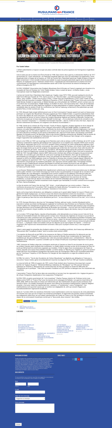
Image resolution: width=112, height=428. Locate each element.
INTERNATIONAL (37, 19)
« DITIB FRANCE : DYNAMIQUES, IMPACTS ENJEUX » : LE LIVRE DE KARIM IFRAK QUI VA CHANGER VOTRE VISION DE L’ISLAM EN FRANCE (65, 328)
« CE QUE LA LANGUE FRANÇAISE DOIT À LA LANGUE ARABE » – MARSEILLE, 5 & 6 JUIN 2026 (84, 327)
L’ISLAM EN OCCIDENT (60, 19)
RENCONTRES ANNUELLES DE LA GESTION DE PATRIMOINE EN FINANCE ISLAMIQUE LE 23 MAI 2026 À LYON (26, 328)
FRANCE (51, 19)
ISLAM (45, 19)
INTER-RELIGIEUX (71, 19)
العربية (86, 19)
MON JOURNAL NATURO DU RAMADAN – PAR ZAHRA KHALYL (28, 307)
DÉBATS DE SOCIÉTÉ (26, 19)
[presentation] (27, 413)
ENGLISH (92, 19)
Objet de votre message (22, 389)
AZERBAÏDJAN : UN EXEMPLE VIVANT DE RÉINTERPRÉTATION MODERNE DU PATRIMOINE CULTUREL (46, 328)
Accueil (19, 19)
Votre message (20, 395)
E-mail (17, 382)
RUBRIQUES (79, 19)
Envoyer (18, 417)
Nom (17, 374)
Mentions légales (91, 425)
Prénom (17, 379)
